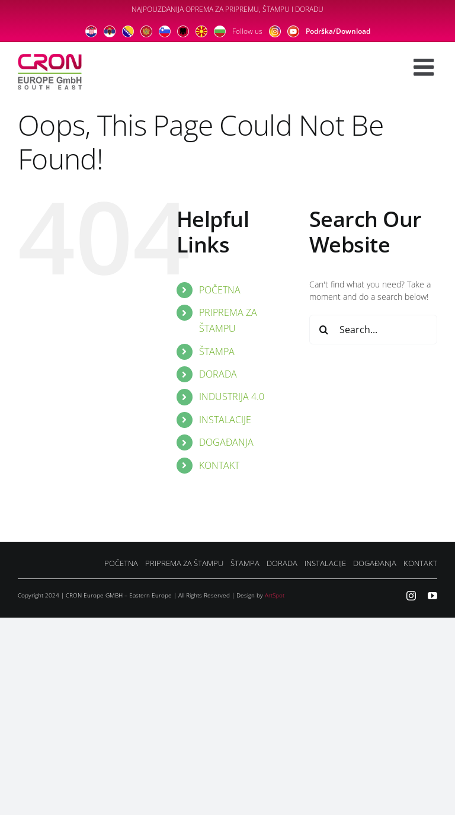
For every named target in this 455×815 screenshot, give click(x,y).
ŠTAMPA (217, 351)
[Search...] (373, 329)
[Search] (324, 329)
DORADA (218, 374)
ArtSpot (274, 595)
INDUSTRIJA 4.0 (231, 396)
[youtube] (432, 595)
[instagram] (411, 595)
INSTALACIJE (225, 419)
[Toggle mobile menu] (425, 67)
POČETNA (220, 289)
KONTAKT (219, 465)
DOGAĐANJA (226, 442)
